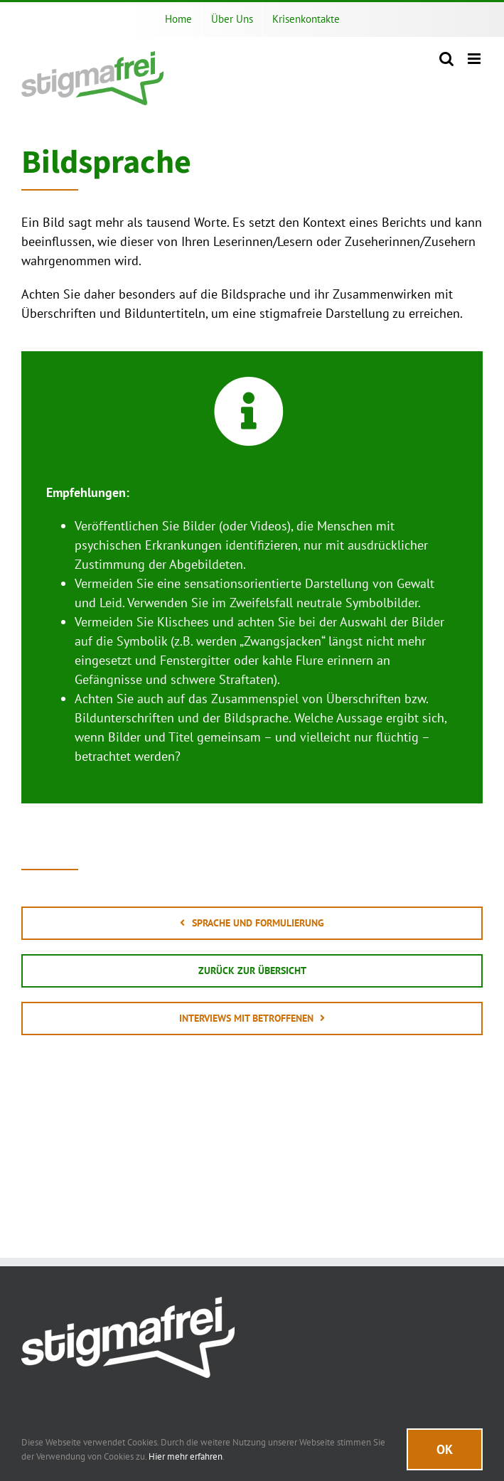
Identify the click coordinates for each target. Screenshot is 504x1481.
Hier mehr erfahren (185, 1456)
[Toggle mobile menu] (475, 58)
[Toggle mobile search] (446, 58)
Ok (444, 1449)
